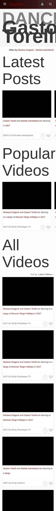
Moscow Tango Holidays (27, 217)
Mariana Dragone (26, 50)
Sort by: (42, 274)
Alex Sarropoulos (25, 135)
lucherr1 (21, 483)
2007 (7, 125)
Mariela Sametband (45, 50)
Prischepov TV (24, 227)
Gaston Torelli (9, 121)
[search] (50, 4)
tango (10, 217)
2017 (43, 217)
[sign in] (42, 4)
